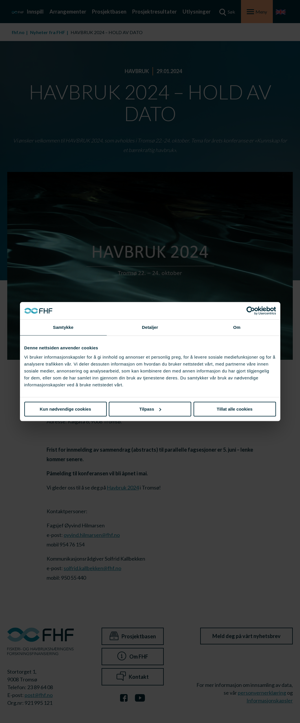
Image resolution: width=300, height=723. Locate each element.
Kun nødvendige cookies (65, 409)
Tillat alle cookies (235, 409)
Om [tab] (236, 327)
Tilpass (150, 409)
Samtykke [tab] (63, 327)
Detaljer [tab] (150, 327)
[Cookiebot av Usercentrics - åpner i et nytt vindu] (250, 310)
